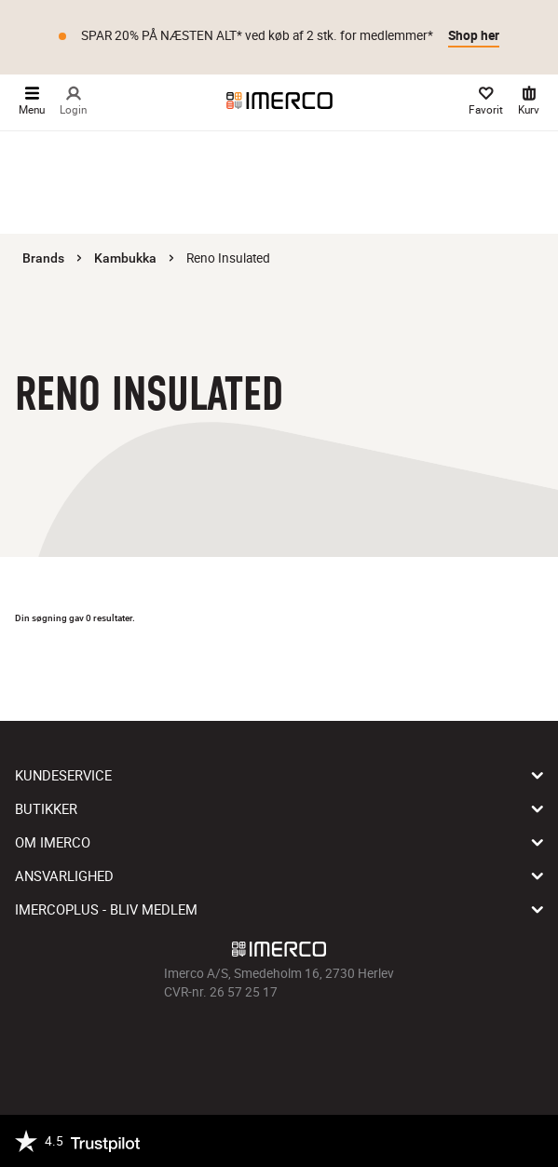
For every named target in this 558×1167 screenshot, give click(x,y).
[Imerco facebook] (227, 1043)
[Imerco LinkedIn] (331, 1043)
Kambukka (125, 258)
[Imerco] (279, 100)
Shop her (473, 35)
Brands (43, 258)
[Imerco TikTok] (279, 1043)
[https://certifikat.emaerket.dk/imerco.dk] (526, 1141)
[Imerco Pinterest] (305, 1043)
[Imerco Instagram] (253, 1043)
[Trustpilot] (77, 1141)
